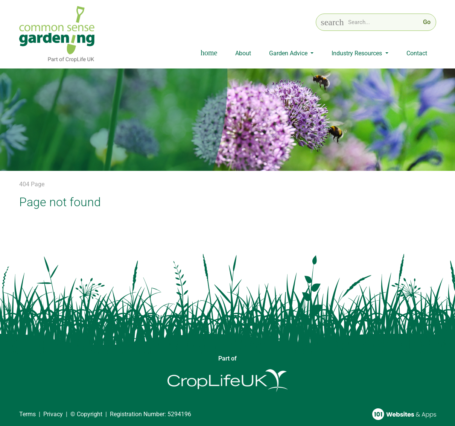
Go (427, 22)
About (243, 53)
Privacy (53, 414)
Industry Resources (357, 53)
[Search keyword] (383, 22)
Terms (27, 414)
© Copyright (86, 414)
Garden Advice (289, 53)
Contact (416, 53)
